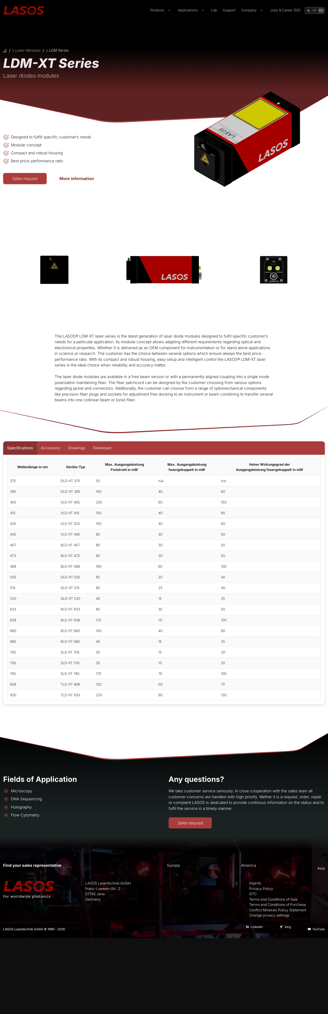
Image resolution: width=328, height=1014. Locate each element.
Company (252, 10)
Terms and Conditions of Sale (273, 899)
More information (77, 178)
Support (229, 10)
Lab (214, 10)
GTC (253, 894)
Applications (192, 10)
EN (321, 10)
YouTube (318, 929)
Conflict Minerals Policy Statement (277, 910)
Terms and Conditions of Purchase (277, 904)
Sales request (25, 178)
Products (161, 10)
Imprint (255, 883)
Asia (321, 868)
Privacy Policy (261, 889)
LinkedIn (257, 927)
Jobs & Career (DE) (285, 10)
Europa (173, 865)
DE (314, 10)
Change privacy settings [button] (269, 915)
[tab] (20, 448)
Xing (287, 927)
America (248, 865)
